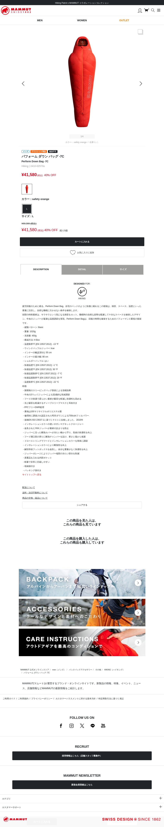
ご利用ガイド (9, 698)
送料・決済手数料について (35, 492)
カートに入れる (41, 821)
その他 (98, 670)
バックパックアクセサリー (80, 670)
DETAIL (82, 269)
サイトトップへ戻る (31, 474)
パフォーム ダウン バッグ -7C (37, 673)
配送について (28, 487)
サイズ (123, 269)
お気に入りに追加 (122, 821)
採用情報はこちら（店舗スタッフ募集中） (82, 756)
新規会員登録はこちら (81, 785)
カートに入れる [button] (82, 241)
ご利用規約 (23, 698)
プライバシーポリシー (41, 698)
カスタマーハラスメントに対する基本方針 (75, 698)
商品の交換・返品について (35, 498)
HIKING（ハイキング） (114, 670)
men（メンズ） (59, 670)
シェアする (82, 505)
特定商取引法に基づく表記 (111, 698)
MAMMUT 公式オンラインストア (35, 670)
